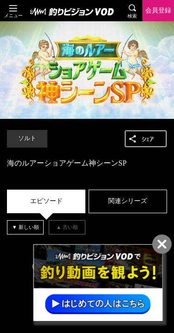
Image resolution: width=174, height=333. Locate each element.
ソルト (27, 138)
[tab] (46, 201)
